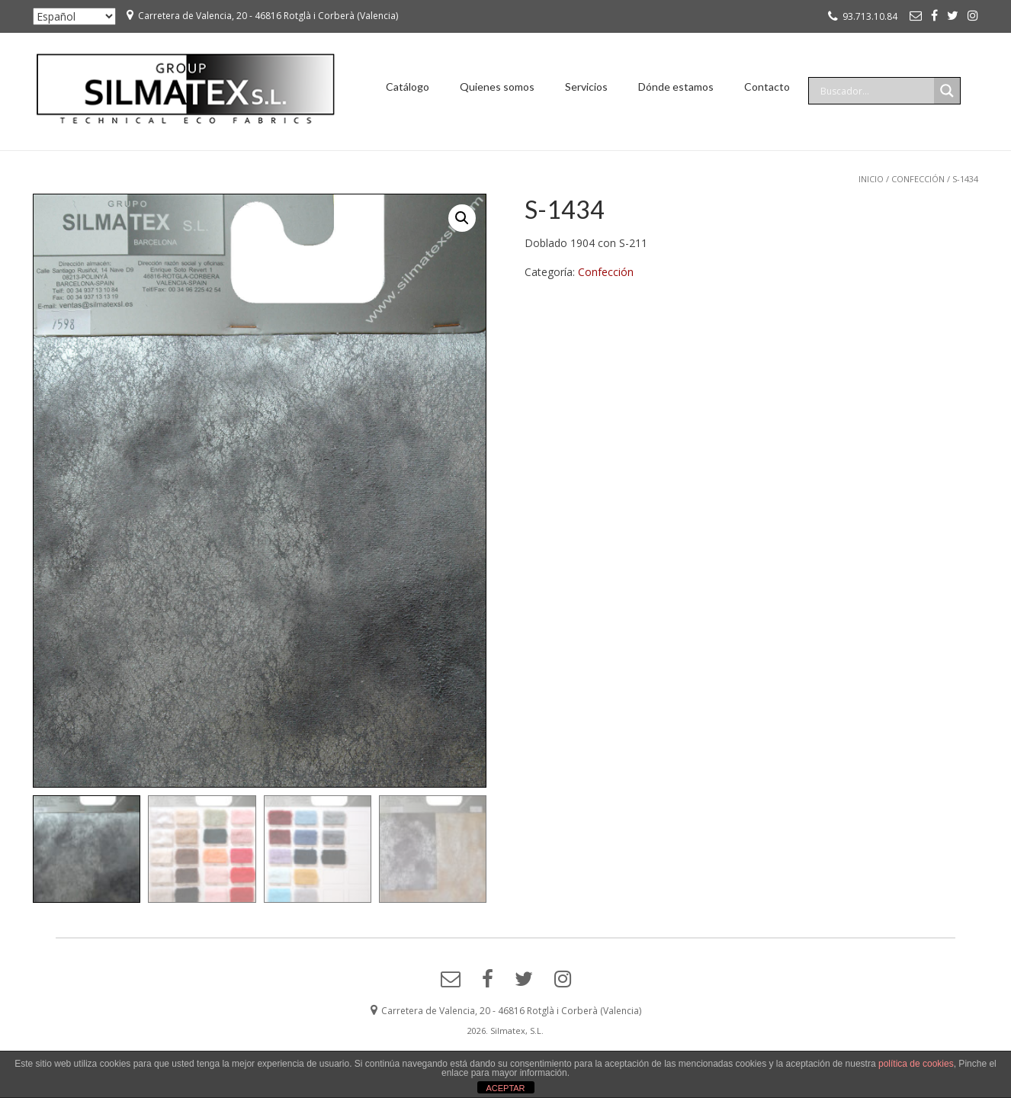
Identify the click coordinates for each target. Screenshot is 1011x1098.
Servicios (586, 86)
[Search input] (875, 91)
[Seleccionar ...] (74, 16)
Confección (918, 179)
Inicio (871, 179)
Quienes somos (497, 86)
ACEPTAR (505, 1088)
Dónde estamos (676, 86)
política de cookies (916, 1063)
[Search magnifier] (947, 91)
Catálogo (407, 86)
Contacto (767, 86)
